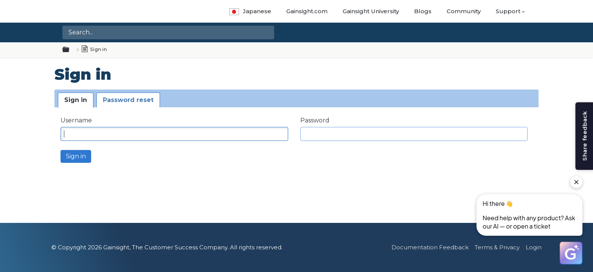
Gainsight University (371, 11)
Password (314, 120)
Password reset (128, 100)
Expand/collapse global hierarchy (70, 50)
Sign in (75, 100)
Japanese (250, 11)
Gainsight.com (307, 11)
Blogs (423, 11)
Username (76, 120)
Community (464, 11)
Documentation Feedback (430, 247)
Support (508, 11)
